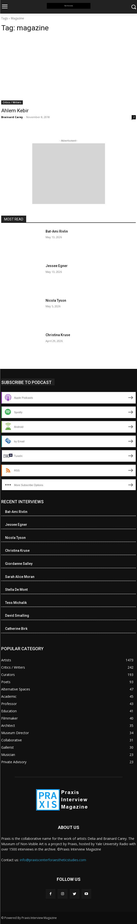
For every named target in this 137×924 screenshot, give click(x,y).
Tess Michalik (16, 603)
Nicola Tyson (56, 300)
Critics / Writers (12, 102)
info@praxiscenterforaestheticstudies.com (53, 860)
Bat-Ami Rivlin (57, 231)
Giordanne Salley (18, 564)
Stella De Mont (16, 590)
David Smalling (17, 615)
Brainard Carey (12, 117)
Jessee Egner (57, 266)
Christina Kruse (58, 335)
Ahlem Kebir (15, 110)
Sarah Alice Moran (19, 577)
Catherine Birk (16, 629)
